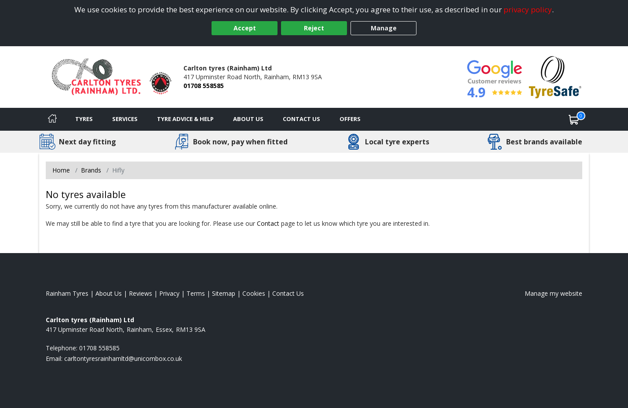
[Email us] (123, 358)
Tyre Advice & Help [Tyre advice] (185, 119)
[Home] (52, 119)
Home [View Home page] (61, 170)
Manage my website (553, 293)
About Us (248, 119)
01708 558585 (203, 85)
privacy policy (528, 9)
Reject (314, 28)
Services (125, 119)
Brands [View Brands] (91, 170)
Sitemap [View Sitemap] (223, 293)
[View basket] (574, 119)
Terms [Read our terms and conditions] (195, 293)
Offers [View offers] (350, 119)
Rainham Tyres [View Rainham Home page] (67, 293)
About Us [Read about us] (108, 293)
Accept (245, 28)
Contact (268, 223)
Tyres (84, 119)
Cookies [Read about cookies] (253, 293)
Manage (384, 28)
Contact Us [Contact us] (301, 119)
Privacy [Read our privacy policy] (169, 293)
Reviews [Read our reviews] (140, 293)
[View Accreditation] (555, 76)
